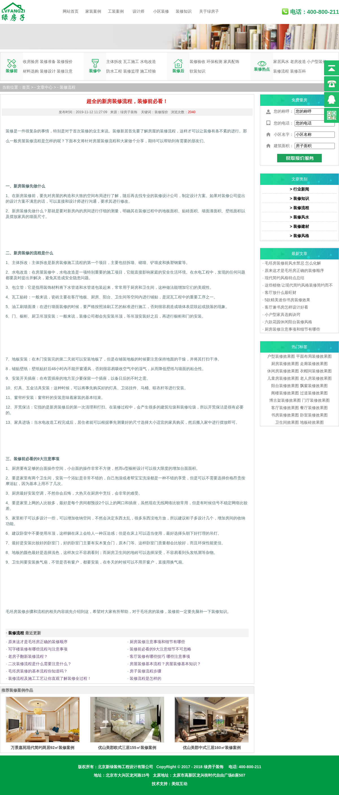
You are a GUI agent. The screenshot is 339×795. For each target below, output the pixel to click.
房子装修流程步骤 (145, 671)
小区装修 (161, 11)
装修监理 (131, 71)
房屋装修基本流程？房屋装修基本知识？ (165, 663)
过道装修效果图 (314, 393)
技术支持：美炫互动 (169, 783)
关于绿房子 (209, 11)
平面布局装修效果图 (314, 356)
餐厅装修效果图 (314, 407)
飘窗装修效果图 (314, 385)
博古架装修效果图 (285, 400)
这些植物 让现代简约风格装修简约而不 (299, 285)
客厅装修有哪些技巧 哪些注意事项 (160, 656)
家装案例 (93, 11)
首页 (26, 87)
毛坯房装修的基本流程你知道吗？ (38, 671)
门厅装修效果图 (316, 400)
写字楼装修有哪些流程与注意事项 (38, 649)
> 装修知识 (299, 198)
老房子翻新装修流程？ (28, 656)
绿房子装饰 (213, 767)
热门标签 (299, 346)
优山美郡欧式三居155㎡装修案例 (127, 747)
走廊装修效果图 (314, 363)
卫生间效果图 (287, 422)
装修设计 (48, 71)
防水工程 (114, 71)
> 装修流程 (299, 208)
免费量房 (299, 100)
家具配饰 (231, 61)
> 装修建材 (299, 226)
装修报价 (65, 61)
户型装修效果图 (281, 356)
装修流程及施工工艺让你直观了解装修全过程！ (49, 678)
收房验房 (31, 61)
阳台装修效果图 (285, 385)
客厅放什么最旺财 (280, 292)
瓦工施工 (131, 61)
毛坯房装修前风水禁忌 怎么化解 (293, 263)
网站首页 (71, 11)
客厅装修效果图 (285, 407)
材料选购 (31, 71)
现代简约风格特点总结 (284, 278)
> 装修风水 (299, 217)
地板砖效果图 (312, 422)
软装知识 (197, 71)
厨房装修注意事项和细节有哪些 (157, 641)
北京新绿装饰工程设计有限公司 (125, 767)
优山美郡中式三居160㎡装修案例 (212, 747)
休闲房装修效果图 (283, 371)
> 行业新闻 (299, 189)
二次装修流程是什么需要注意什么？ (39, 663)
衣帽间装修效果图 (316, 371)
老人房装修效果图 (316, 378)
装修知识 (184, 11)
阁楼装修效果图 (285, 393)
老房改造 (298, 61)
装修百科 (298, 71)
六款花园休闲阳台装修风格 (288, 322)
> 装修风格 (299, 235)
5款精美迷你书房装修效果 (287, 300)
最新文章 (299, 253)
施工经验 (148, 71)
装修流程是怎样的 (145, 678)
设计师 (138, 11)
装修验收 (197, 61)
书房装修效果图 (285, 415)
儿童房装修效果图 (283, 378)
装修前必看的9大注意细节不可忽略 (160, 649)
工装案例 (116, 11)
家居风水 (281, 61)
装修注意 (65, 71)
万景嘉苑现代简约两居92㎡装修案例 (43, 747)
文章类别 (299, 179)
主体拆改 (114, 61)
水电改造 (148, 61)
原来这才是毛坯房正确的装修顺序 (38, 641)
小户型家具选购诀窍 (282, 314)
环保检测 (214, 61)
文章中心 (45, 87)
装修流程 (281, 71)
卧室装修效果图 (314, 415)
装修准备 (48, 61)
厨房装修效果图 (285, 363)
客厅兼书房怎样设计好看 (286, 307)
